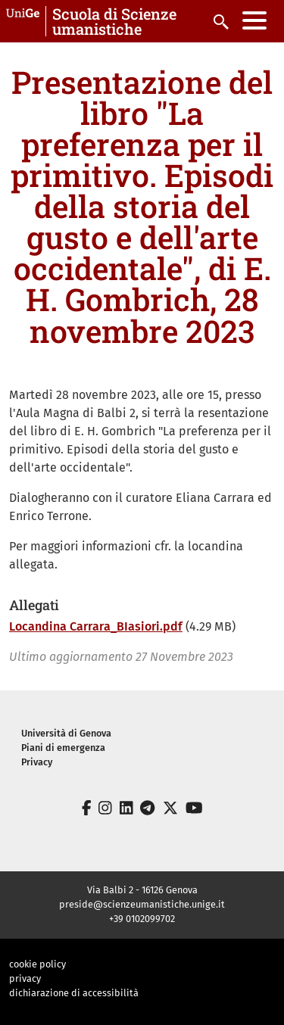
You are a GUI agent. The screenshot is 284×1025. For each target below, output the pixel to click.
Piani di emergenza (63, 747)
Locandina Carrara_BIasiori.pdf (96, 626)
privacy (25, 978)
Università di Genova (66, 733)
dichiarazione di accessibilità (74, 993)
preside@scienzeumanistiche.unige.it (142, 904)
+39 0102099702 (142, 918)
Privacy (36, 762)
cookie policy (37, 964)
